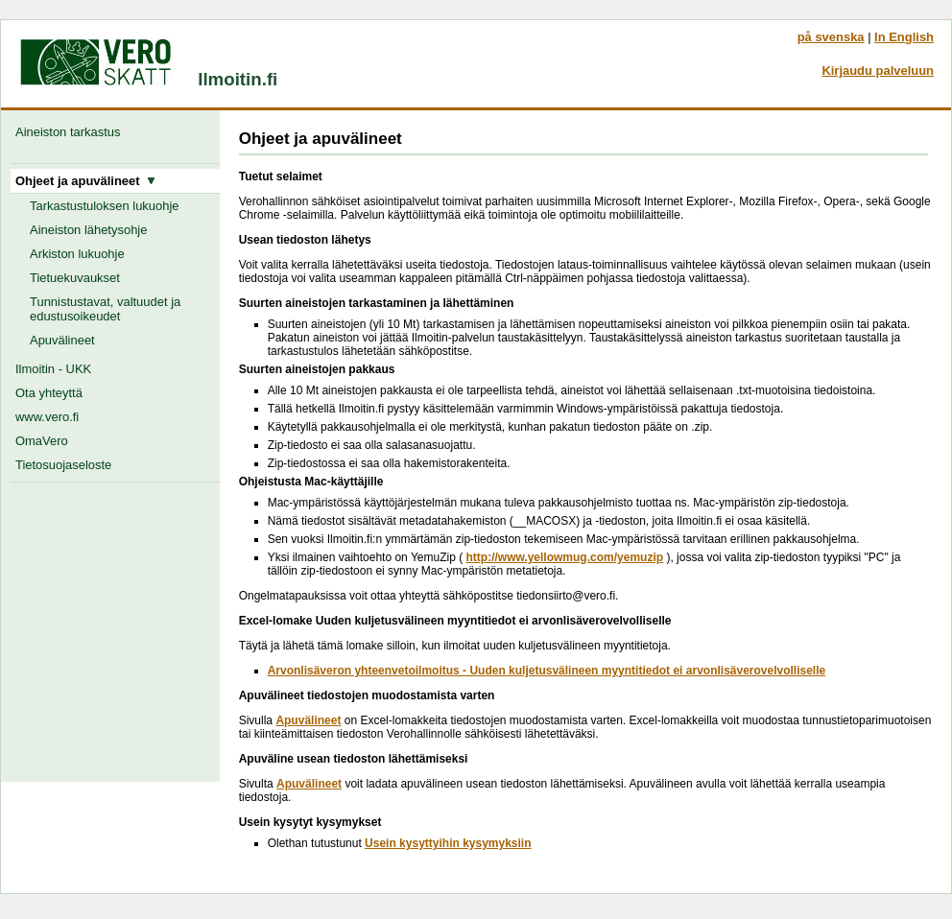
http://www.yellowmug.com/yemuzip (564, 557)
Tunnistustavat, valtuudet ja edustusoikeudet (105, 309)
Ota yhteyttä (49, 393)
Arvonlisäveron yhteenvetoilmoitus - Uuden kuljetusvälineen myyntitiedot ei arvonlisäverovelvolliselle (547, 670)
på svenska (831, 37)
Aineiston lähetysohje (88, 230)
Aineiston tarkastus (71, 132)
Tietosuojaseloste (63, 465)
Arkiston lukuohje (77, 254)
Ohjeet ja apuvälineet (85, 181)
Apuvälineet (62, 340)
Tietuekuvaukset (75, 278)
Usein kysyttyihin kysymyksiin (448, 843)
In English (904, 37)
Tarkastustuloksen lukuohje (104, 206)
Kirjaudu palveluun (877, 70)
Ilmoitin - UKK (53, 369)
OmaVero (41, 441)
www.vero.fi (47, 417)
